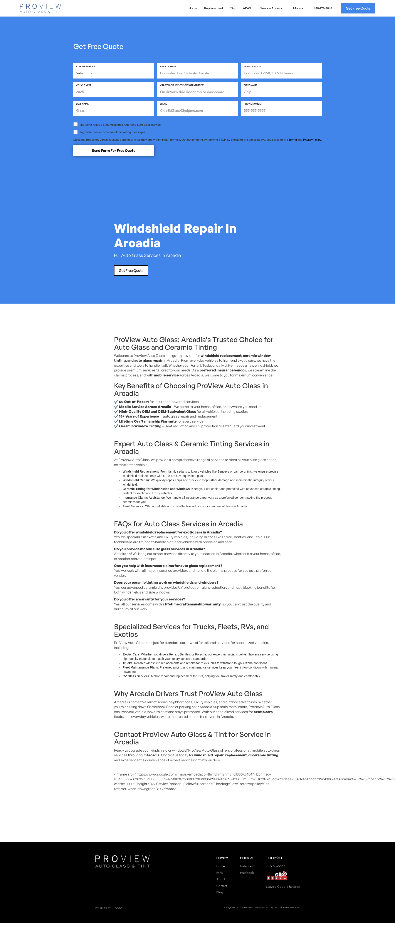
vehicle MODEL (253, 66)
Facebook (247, 873)
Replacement (213, 8)
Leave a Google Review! (283, 887)
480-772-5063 (323, 8)
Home (193, 8)
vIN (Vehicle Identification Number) (182, 85)
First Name (250, 85)
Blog (219, 892)
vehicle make (168, 66)
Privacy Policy (312, 139)
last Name (82, 103)
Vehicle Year (84, 85)
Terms (293, 139)
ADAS (247, 8)
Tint (233, 8)
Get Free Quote (358, 8)
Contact (221, 886)
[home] (40, 8)
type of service (85, 66)
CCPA (118, 907)
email (163, 103)
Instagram (247, 866)
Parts (219, 873)
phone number (253, 103)
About (220, 879)
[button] (271, 8)
